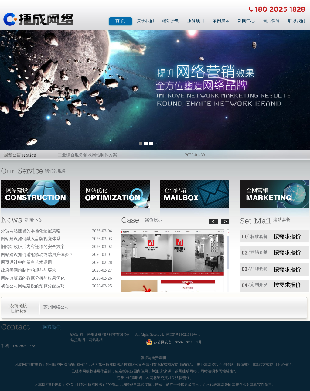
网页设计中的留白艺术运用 (26, 262)
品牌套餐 (258, 269)
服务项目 (195, 21)
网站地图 (96, 340)
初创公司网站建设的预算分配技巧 (33, 286)
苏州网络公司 (56, 307)
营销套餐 (258, 252)
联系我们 (296, 21)
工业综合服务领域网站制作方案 (87, 155)
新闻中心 (246, 21)
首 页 (120, 21)
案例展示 (221, 21)
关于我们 (145, 21)
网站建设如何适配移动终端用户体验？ (37, 254)
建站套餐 (170, 21)
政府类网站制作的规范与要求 (28, 270)
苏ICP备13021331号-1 (183, 334)
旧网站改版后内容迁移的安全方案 (33, 246)
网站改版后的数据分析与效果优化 (33, 278)
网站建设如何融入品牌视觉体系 (30, 238)
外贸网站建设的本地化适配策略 (30, 231)
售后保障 (271, 21)
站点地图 (77, 340)
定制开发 (258, 284)
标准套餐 (258, 236)
